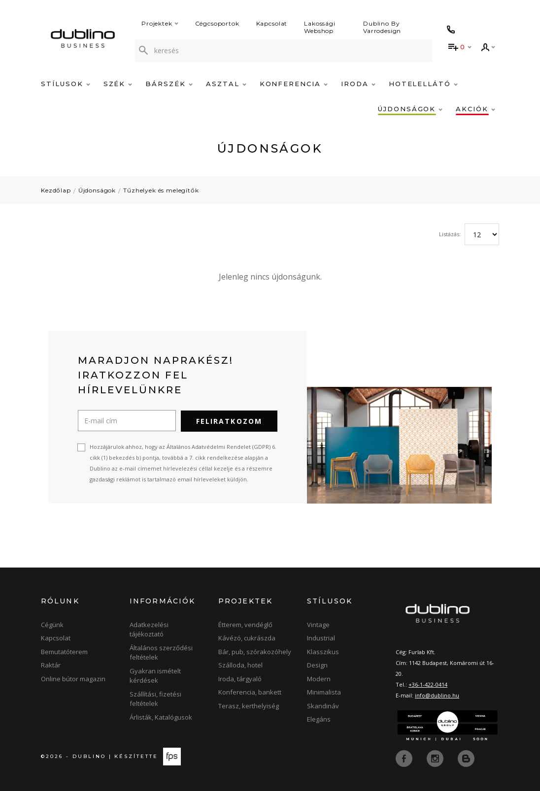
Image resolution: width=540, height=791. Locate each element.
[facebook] (405, 757)
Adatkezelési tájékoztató (149, 629)
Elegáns (319, 719)
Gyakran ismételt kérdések (155, 675)
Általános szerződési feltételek (161, 652)
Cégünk (52, 624)
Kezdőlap (56, 190)
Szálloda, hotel (240, 665)
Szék (118, 84)
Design (317, 665)
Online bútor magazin (73, 678)
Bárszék (169, 84)
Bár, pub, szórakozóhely (254, 651)
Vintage (318, 624)
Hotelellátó (423, 84)
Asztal (226, 84)
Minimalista (324, 692)
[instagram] (436, 757)
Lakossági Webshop (320, 27)
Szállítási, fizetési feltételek (155, 698)
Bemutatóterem (64, 651)
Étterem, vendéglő (245, 624)
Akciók (475, 109)
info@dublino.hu (437, 694)
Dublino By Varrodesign (382, 27)
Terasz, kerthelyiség (248, 705)
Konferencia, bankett (249, 692)
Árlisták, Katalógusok (161, 716)
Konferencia (294, 84)
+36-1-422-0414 (427, 684)
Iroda (358, 84)
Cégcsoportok (217, 23)
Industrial (321, 637)
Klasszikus (323, 651)
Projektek (159, 23)
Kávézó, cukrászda (246, 637)
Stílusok (65, 84)
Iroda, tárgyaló (240, 678)
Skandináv (323, 705)
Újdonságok (410, 109)
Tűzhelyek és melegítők (161, 190)
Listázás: (450, 234)
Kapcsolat (272, 23)
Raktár (51, 665)
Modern (319, 678)
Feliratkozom (229, 420)
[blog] (466, 757)
